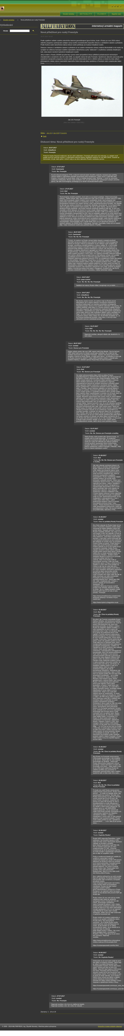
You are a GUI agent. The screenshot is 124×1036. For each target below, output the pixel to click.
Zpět (44, 136)
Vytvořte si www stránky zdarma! (110, 1026)
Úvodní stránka (68, 14)
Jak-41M (56, 133)
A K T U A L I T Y (86, 14)
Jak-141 (49, 133)
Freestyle (63, 133)
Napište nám (116, 14)
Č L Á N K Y (102, 14)
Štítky (43, 133)
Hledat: (5, 31)
